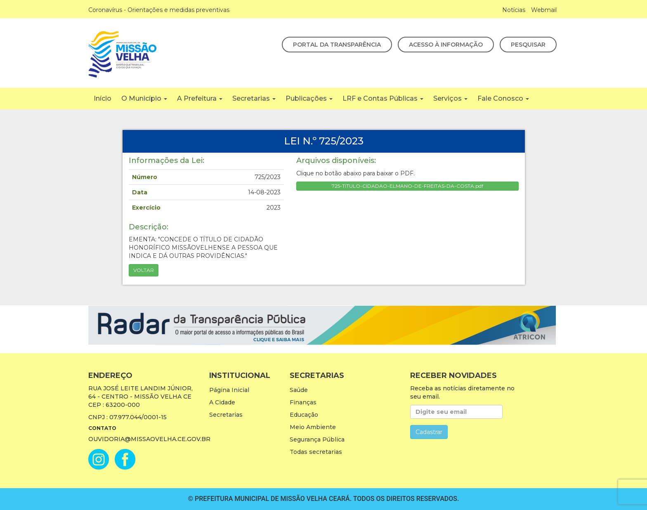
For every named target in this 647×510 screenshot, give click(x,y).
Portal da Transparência (337, 44)
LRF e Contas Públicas (382, 98)
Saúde (299, 390)
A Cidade (222, 402)
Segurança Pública (317, 439)
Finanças (303, 402)
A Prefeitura (199, 98)
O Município (144, 98)
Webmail (544, 10)
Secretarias (254, 98)
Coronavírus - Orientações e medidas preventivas (158, 10)
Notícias (513, 10)
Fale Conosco (503, 98)
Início (102, 98)
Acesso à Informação (446, 44)
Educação (304, 414)
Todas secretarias (316, 452)
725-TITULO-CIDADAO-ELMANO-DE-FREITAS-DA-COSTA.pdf (407, 186)
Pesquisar (528, 44)
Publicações (309, 98)
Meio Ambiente (313, 427)
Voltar (143, 270)
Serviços (450, 98)
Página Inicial (229, 390)
